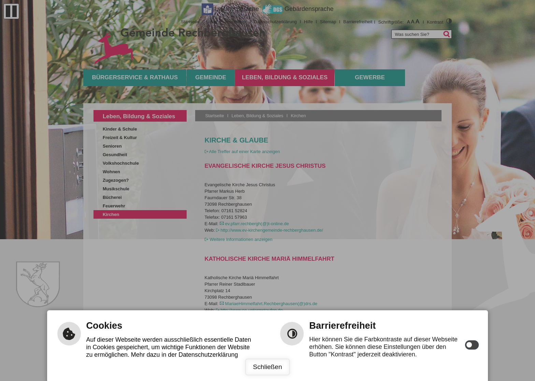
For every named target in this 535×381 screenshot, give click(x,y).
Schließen (267, 366)
